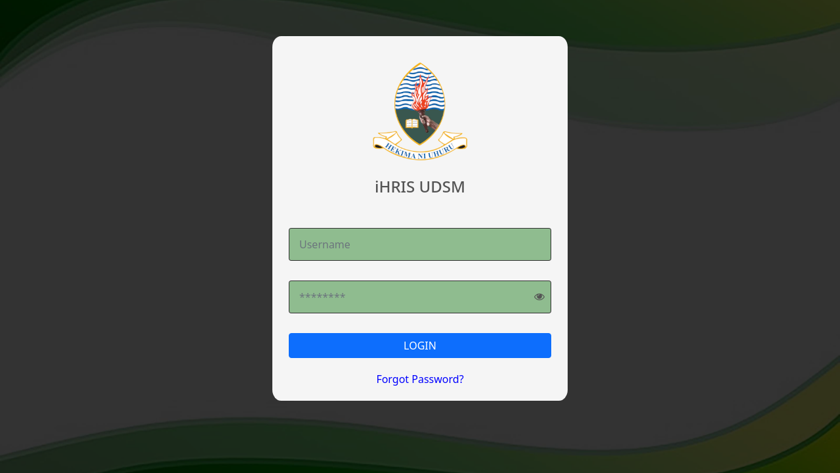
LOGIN (420, 345)
